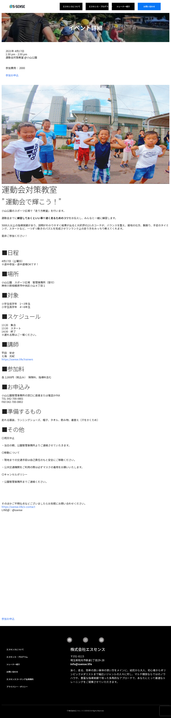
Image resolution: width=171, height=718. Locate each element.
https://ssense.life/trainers (17, 359)
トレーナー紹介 (123, 6)
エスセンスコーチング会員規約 (20, 679)
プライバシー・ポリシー (17, 686)
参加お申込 (12, 75)
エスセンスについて (71, 6)
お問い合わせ (149, 6)
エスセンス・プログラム (100, 6)
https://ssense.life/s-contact (18, 507)
